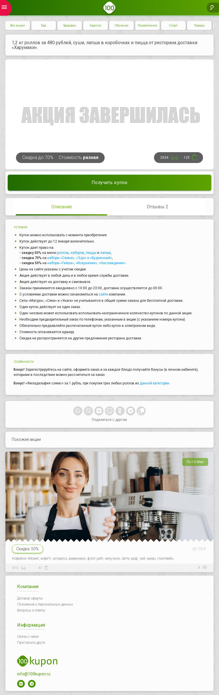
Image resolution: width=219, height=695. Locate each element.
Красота (95, 25)
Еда (43, 25)
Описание (61, 206)
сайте (103, 294)
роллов (63, 253)
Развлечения (147, 25)
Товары (199, 25)
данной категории (154, 383)
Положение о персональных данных (45, 604)
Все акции (17, 25)
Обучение (121, 25)
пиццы (91, 253)
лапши (105, 253)
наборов (77, 253)
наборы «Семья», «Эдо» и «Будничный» (79, 258)
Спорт (173, 25)
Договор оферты (30, 598)
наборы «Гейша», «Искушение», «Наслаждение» (86, 263)
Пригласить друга (31, 643)
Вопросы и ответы (31, 610)
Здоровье (69, 25)
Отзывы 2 (157, 206)
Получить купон (109, 182)
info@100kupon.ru (33, 674)
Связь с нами (28, 637)
